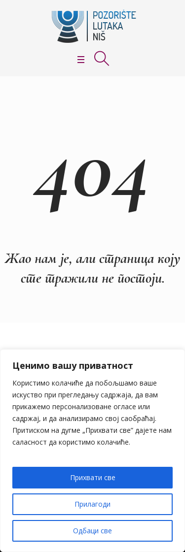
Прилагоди (92, 504)
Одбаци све (92, 530)
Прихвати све (92, 477)
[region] (92, 450)
